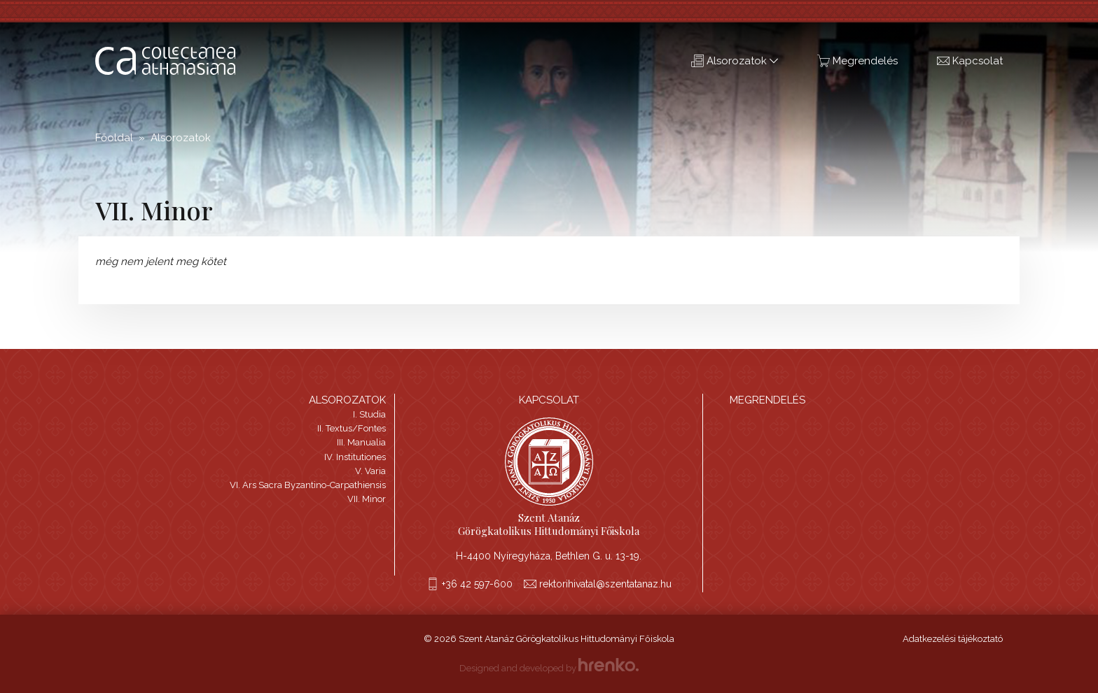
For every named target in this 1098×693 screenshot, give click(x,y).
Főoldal (114, 137)
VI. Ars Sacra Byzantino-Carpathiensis (308, 485)
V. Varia (370, 471)
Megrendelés (857, 61)
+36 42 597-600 (477, 584)
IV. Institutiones (355, 457)
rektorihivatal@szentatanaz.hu (605, 584)
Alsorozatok (734, 61)
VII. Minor (366, 499)
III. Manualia (361, 442)
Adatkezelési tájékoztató (953, 639)
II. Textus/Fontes (351, 428)
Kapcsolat (970, 61)
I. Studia (369, 414)
